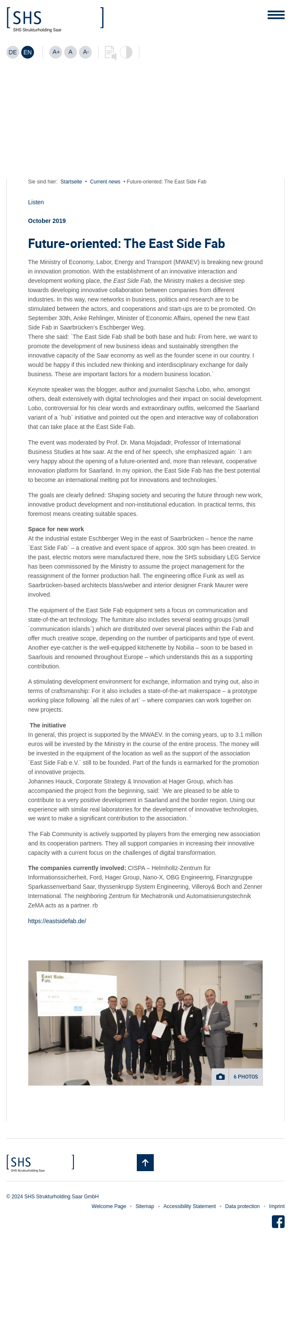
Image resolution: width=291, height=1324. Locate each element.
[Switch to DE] (12, 52)
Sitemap (145, 1206)
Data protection (242, 1206)
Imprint (277, 1206)
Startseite (71, 182)
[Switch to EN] (27, 52)
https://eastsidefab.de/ (57, 921)
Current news (105, 182)
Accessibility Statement (190, 1206)
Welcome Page (109, 1206)
